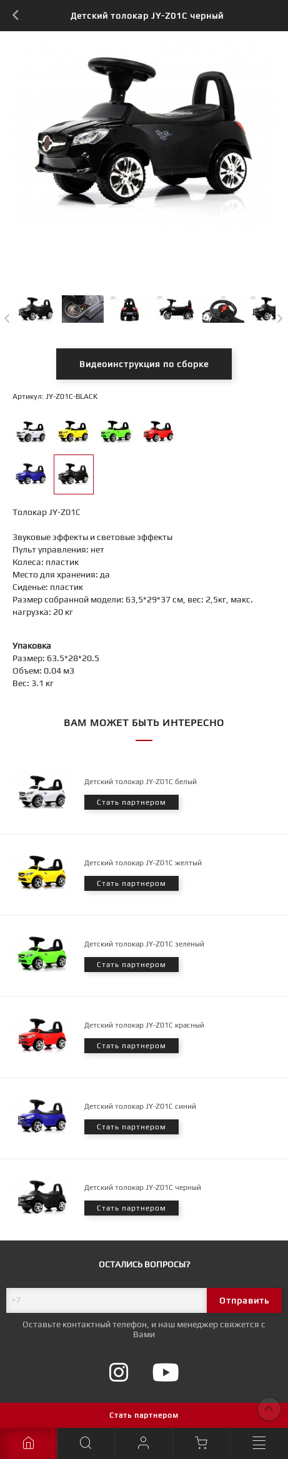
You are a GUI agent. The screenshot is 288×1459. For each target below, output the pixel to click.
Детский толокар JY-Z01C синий (140, 1106)
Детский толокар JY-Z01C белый (140, 781)
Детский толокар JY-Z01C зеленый (144, 944)
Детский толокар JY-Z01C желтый (143, 862)
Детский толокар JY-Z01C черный (142, 1187)
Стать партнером (144, 1415)
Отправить (244, 1300)
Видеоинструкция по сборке (144, 364)
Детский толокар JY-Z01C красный (144, 1025)
